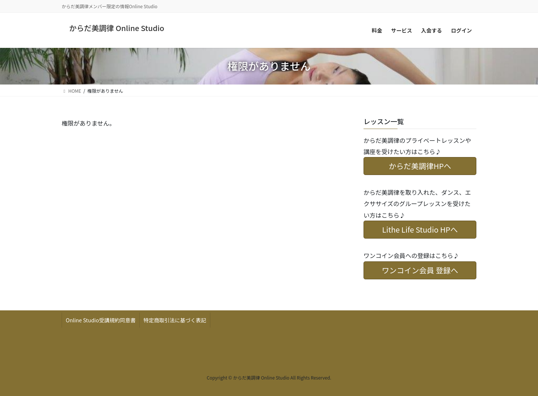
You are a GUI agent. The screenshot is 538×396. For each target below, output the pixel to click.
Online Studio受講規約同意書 (101, 320)
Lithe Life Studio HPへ (420, 229)
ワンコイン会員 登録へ (420, 270)
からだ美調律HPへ (420, 165)
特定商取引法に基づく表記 (174, 320)
